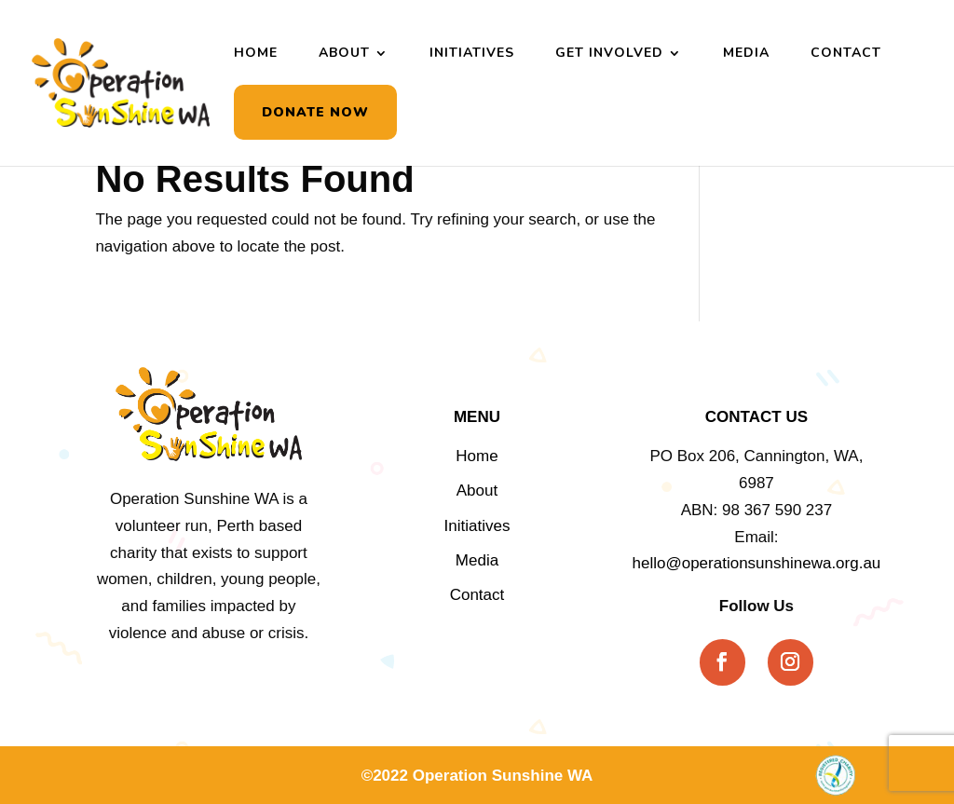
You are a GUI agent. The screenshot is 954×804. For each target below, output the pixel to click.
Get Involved (609, 54)
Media (746, 54)
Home (256, 54)
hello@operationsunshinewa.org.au (757, 563)
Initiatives (471, 54)
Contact (846, 54)
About (344, 54)
